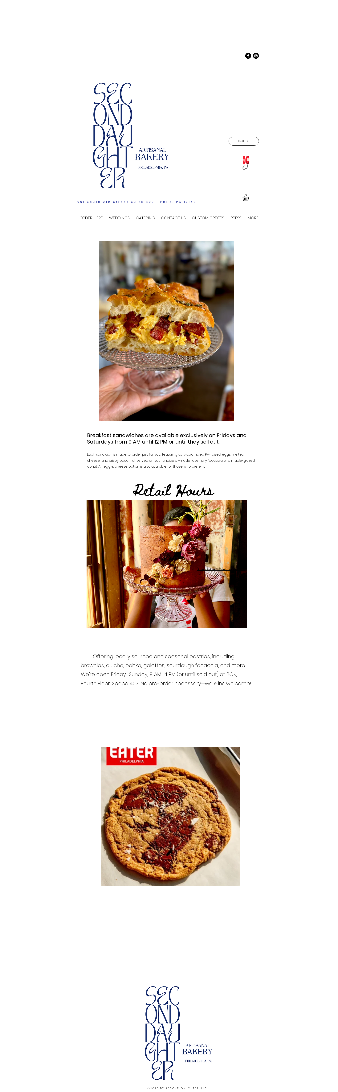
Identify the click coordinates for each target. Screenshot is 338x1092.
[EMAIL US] (244, 141)
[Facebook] (248, 56)
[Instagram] (256, 56)
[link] (249, 197)
